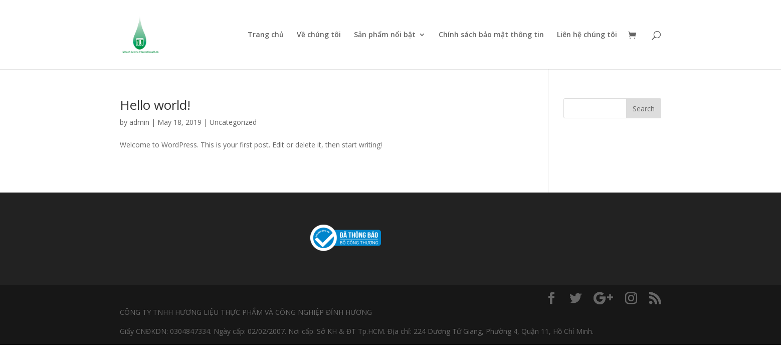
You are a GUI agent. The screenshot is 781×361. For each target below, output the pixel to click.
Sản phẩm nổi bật (385, 35)
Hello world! (155, 105)
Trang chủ (266, 35)
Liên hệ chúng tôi (587, 35)
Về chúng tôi (319, 35)
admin (139, 122)
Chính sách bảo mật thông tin (491, 35)
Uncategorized (233, 122)
